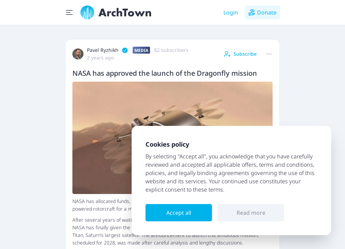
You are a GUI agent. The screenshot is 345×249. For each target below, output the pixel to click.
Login (230, 12)
